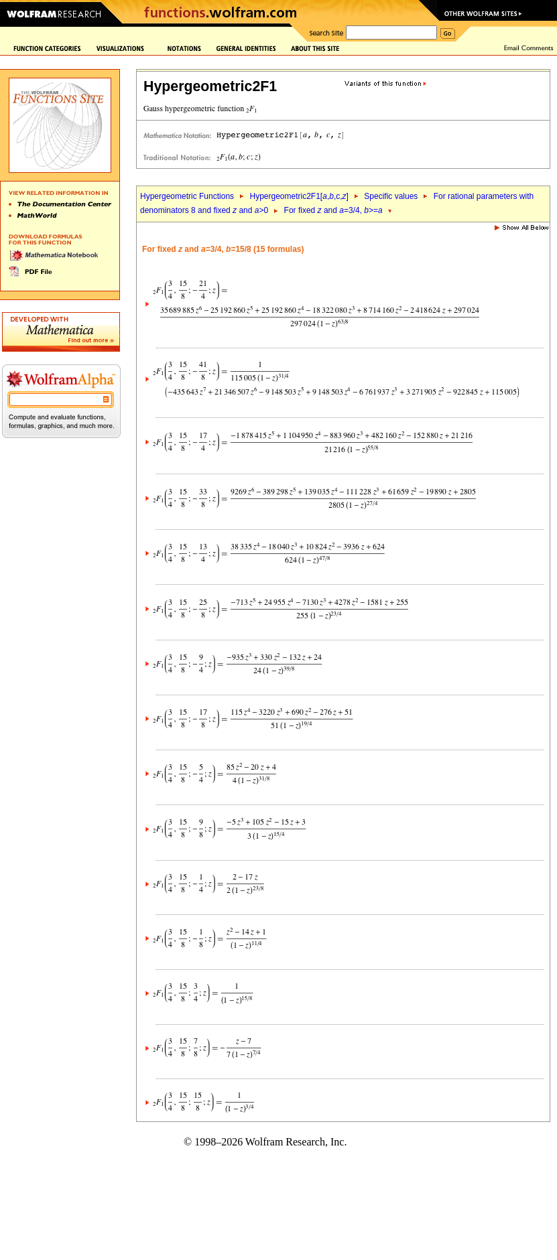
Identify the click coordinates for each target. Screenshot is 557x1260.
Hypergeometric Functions (187, 196)
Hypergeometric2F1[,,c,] (298, 196)
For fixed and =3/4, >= (333, 210)
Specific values (391, 196)
